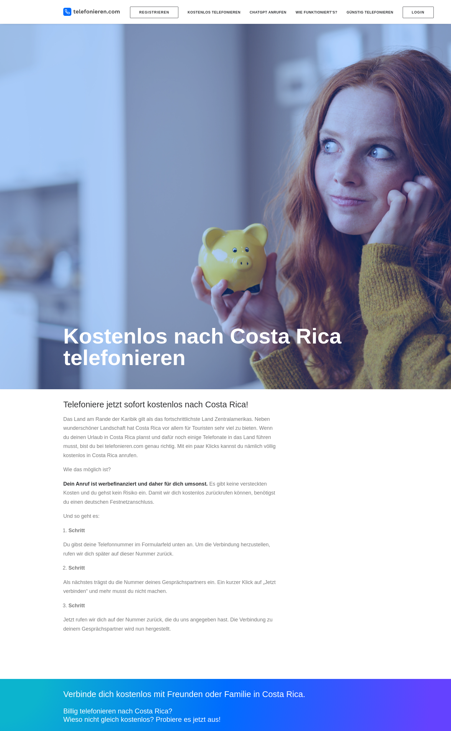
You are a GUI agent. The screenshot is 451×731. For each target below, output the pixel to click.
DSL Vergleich (327, 614)
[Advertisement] (337, 178)
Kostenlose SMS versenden (339, 593)
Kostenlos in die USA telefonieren (261, 643)
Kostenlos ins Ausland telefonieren (261, 607)
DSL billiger (324, 607)
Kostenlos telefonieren (214, 12)
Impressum (324, 656)
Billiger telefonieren (248, 600)
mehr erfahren (187, 535)
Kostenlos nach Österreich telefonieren (265, 657)
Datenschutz (325, 663)
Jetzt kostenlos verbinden (106, 535)
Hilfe (318, 649)
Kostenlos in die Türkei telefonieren (262, 635)
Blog (172, 588)
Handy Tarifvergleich (332, 600)
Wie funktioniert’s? (316, 12)
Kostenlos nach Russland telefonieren (264, 629)
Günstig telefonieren (370, 12)
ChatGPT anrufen (268, 12)
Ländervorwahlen (246, 593)
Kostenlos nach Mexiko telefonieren (262, 650)
